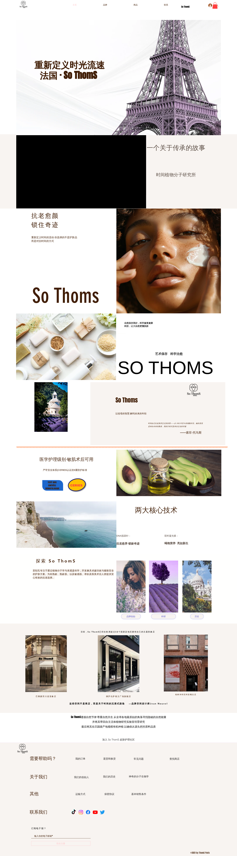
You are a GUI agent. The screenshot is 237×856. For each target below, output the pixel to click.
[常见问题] (139, 759)
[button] (215, 5)
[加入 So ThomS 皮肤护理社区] (119, 740)
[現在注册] (60, 843)
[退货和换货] (109, 759)
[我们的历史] (109, 777)
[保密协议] (109, 794)
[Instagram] (81, 812)
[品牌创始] (131, 616)
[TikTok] (74, 812)
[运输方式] (80, 794)
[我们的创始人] (81, 777)
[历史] (197, 616)
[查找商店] (174, 759)
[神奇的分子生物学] (138, 776)
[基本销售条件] (138, 794)
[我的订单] (80, 759)
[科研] (164, 616)
